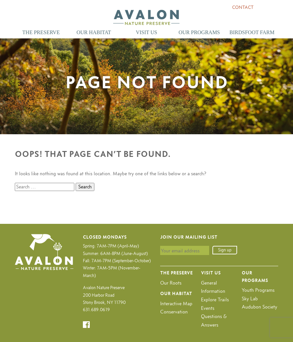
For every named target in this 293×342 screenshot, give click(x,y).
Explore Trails (215, 299)
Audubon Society (259, 307)
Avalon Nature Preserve (146, 17)
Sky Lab (250, 298)
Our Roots (171, 283)
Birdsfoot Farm (252, 32)
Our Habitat (94, 32)
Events (207, 308)
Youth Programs (258, 290)
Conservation (174, 312)
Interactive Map (176, 303)
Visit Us (146, 32)
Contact (243, 7)
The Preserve (41, 32)
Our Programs (199, 32)
